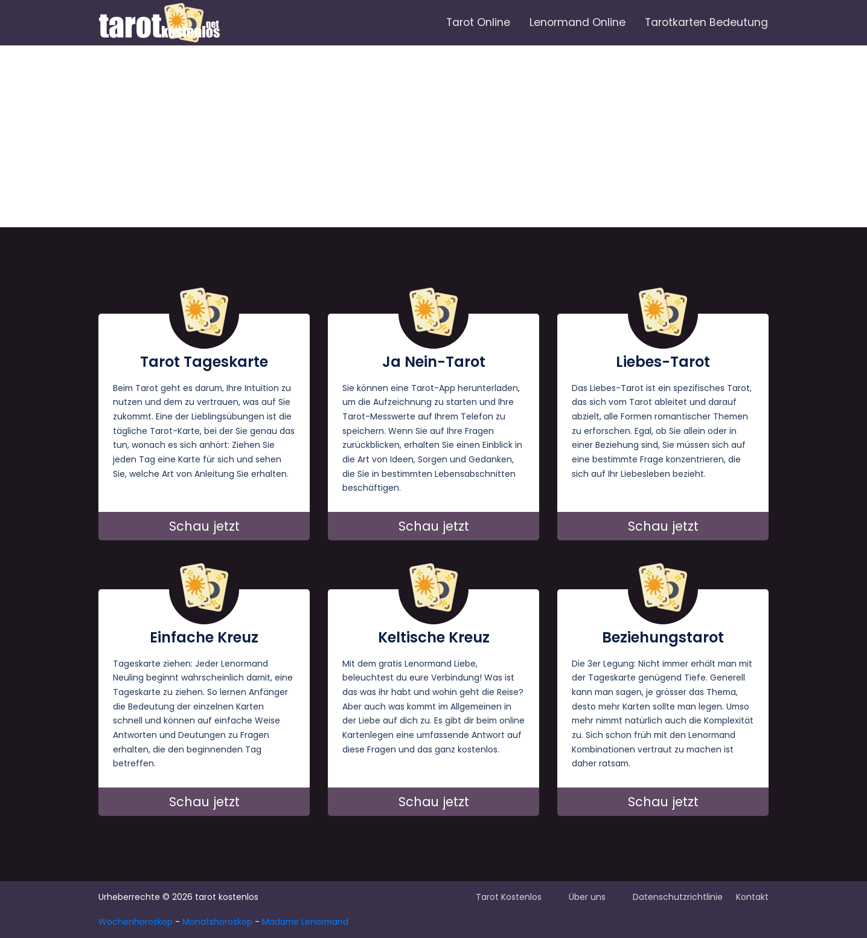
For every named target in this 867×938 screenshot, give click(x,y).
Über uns (587, 897)
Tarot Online (478, 22)
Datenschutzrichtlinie (678, 897)
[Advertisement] (433, 136)
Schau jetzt (204, 526)
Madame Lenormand (305, 922)
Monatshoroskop (217, 922)
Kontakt (752, 897)
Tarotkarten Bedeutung (706, 22)
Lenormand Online (577, 22)
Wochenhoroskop (135, 922)
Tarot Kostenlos (509, 897)
